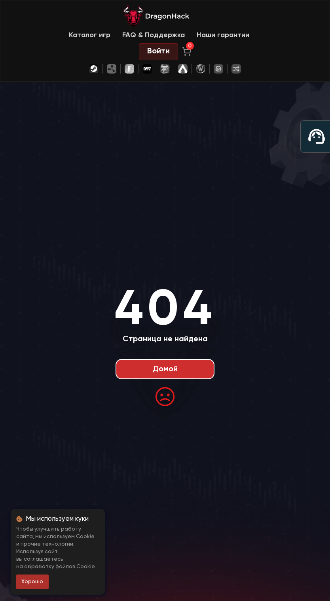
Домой (165, 369)
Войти (158, 51)
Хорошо (32, 581)
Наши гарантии (223, 35)
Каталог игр (89, 35)
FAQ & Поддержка (153, 35)
